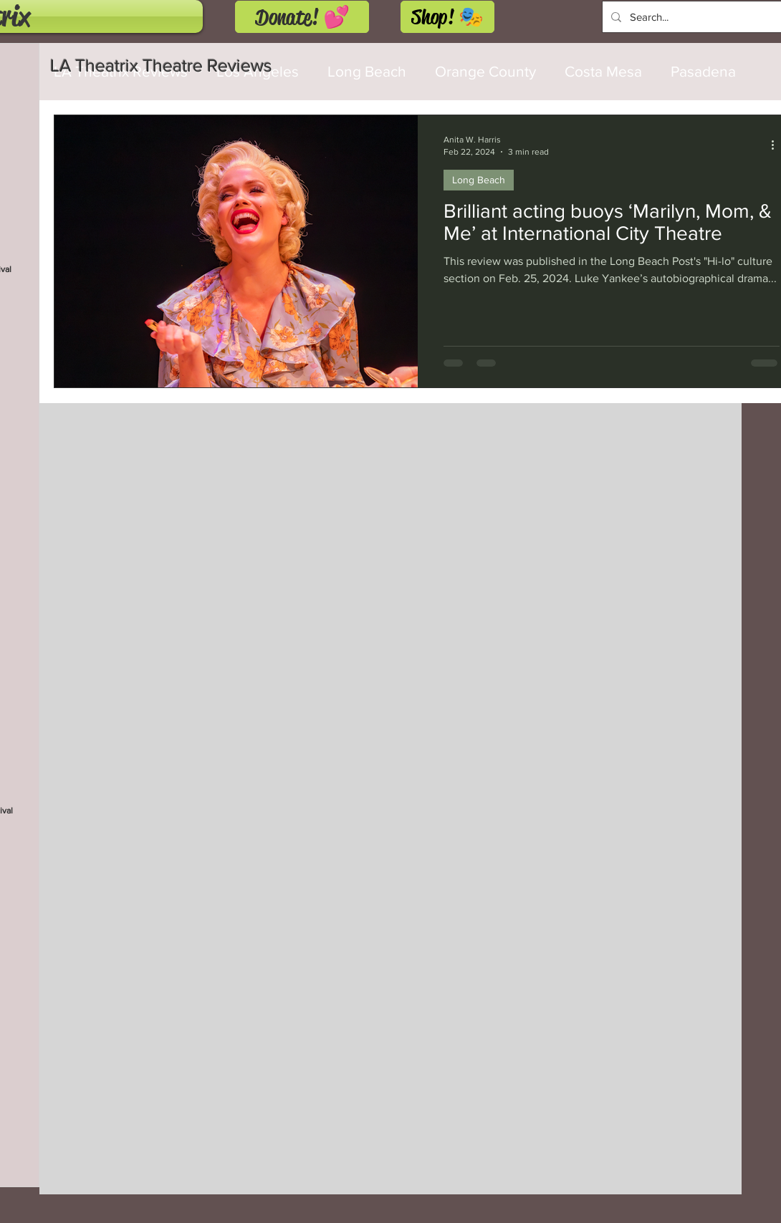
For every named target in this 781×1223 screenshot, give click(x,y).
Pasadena (703, 71)
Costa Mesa (603, 71)
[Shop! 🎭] (447, 17)
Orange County (485, 71)
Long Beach (478, 179)
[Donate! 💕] (302, 17)
